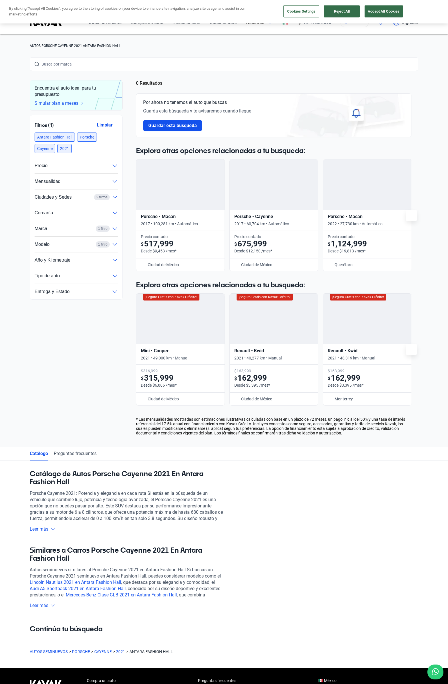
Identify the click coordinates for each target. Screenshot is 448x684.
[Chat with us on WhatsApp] (435, 672)
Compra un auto (147, 22)
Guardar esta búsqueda (172, 125)
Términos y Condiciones (199, 677)
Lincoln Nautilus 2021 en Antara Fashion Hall (75, 458)
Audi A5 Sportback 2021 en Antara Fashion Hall (78, 464)
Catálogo (39, 329)
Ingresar (405, 22)
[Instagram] (48, 632)
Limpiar (105, 125)
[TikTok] (102, 632)
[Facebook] (34, 632)
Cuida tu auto (223, 22)
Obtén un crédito (105, 22)
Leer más (42, 405)
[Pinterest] (116, 632)
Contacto (206, 609)
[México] (285, 22)
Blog (202, 582)
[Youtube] (61, 632)
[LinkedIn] (89, 632)
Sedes (92, 609)
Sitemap (264, 677)
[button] (55, 137)
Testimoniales (210, 569)
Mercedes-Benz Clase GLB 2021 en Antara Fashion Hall (121, 470)
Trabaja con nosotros (217, 596)
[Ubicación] (354, 22)
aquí (275, 5)
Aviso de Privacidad (155, 677)
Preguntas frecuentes (75, 329)
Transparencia (238, 677)
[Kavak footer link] (46, 583)
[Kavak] (46, 22)
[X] (75, 632)
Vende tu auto (187, 22)
